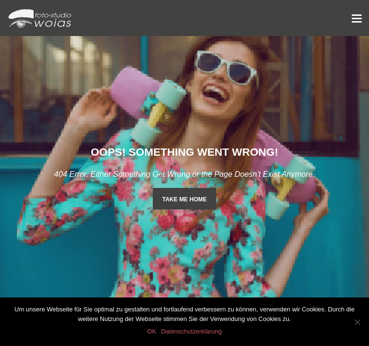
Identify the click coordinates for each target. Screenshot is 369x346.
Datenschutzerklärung (191, 331)
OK (151, 331)
